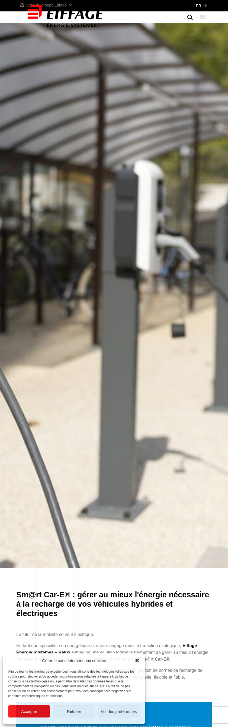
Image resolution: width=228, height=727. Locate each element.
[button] (137, 660)
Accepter (29, 711)
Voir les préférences (119, 711)
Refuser (74, 711)
